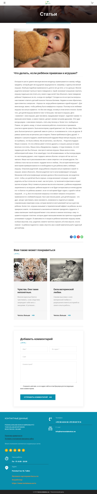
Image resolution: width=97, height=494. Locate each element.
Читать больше (26, 315)
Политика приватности (13, 436)
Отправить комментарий (38, 397)
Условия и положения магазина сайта (19, 439)
